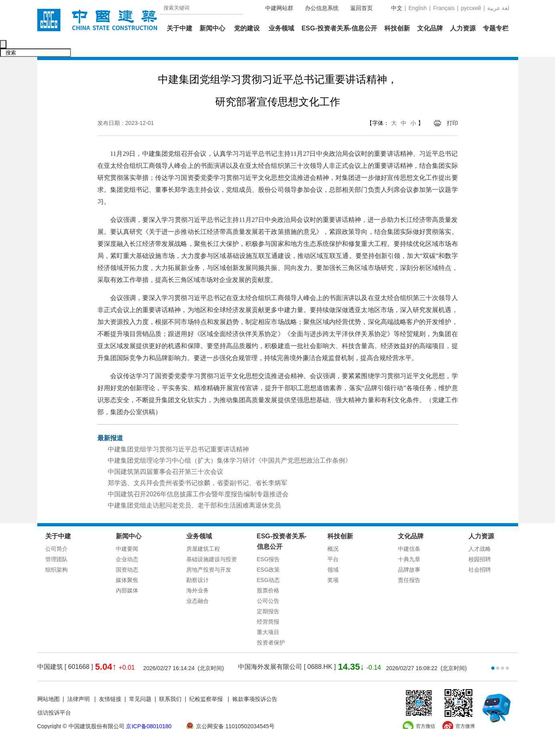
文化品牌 (430, 28)
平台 (333, 542)
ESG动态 (268, 563)
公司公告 (268, 584)
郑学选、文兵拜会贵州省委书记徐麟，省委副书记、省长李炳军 (197, 466)
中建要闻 (127, 532)
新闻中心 (212, 28)
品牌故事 (409, 553)
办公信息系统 (322, 8)
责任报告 (409, 563)
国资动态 (127, 553)
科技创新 (397, 28)
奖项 (333, 563)
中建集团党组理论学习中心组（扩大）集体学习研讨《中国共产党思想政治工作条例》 (229, 443)
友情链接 (110, 682)
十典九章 (409, 542)
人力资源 (463, 28)
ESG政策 (268, 553)
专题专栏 (496, 28)
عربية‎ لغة (498, 8)
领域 (333, 553)
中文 (396, 8)
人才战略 (479, 532)
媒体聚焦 (127, 563)
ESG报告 (268, 542)
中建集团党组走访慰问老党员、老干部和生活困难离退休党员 (194, 488)
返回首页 (361, 8)
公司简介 (56, 532)
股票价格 (268, 573)
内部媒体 (127, 573)
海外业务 (197, 573)
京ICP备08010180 (149, 709)
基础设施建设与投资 (211, 542)
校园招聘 (479, 542)
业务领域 (281, 28)
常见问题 (140, 682)
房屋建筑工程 (203, 532)
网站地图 (48, 682)
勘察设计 (197, 563)
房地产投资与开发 (208, 553)
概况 (333, 532)
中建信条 (409, 532)
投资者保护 (271, 625)
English (417, 8)
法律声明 (79, 682)
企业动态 (127, 542)
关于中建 (179, 28)
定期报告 (268, 594)
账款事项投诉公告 (254, 682)
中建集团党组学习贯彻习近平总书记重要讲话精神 (178, 432)
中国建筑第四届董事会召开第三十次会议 (165, 454)
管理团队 (56, 542)
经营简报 (268, 605)
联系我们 (170, 682)
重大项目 (268, 615)
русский (471, 8)
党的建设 (247, 28)
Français (444, 8)
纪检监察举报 (206, 682)
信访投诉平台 (54, 696)
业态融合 (197, 584)
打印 (452, 106)
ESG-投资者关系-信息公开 (339, 28)
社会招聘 (479, 553)
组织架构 (56, 553)
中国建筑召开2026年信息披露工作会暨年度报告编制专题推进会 (198, 477)
